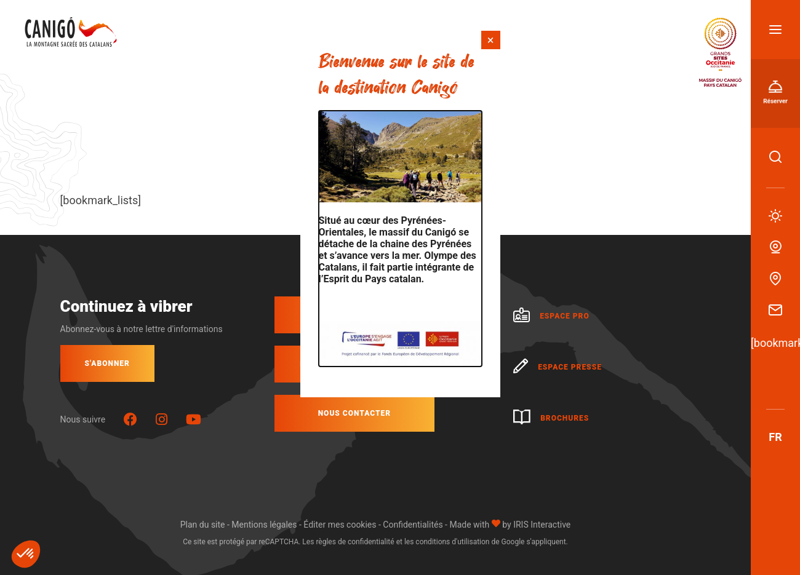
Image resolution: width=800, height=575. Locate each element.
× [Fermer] (490, 40)
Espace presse (557, 367)
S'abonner (107, 363)
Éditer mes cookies (339, 524)
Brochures (551, 418)
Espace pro (551, 316)
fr (775, 436)
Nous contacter (354, 413)
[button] (26, 554)
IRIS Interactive (541, 524)
